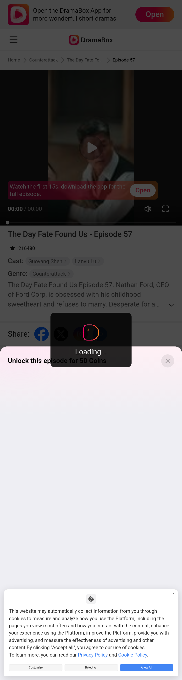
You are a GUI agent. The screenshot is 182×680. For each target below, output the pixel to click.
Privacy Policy (93, 650)
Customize (35, 665)
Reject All (91, 665)
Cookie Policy (132, 650)
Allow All (146, 665)
